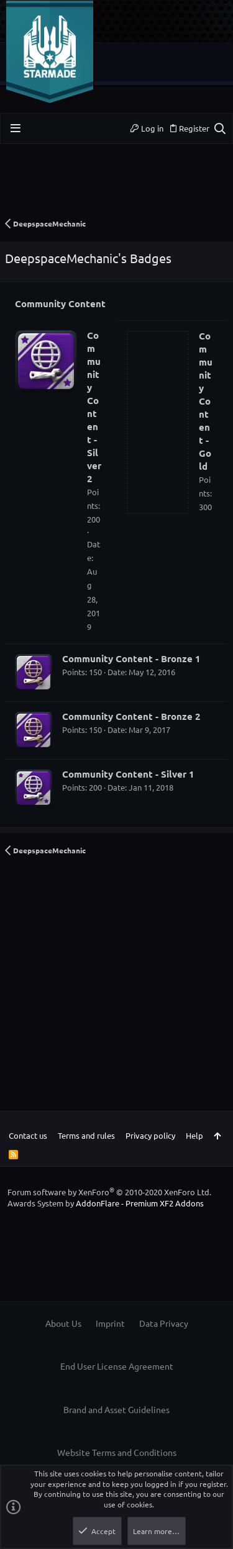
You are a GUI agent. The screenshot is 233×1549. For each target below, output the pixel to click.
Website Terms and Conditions (116, 1452)
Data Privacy (163, 1323)
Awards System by (105, 1203)
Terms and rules (86, 1135)
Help (194, 1135)
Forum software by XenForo (109, 1192)
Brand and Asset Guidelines (116, 1409)
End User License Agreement (116, 1366)
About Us (63, 1323)
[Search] (219, 128)
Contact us (28, 1135)
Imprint (110, 1323)
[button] (15, 128)
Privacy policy (150, 1135)
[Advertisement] (116, 185)
